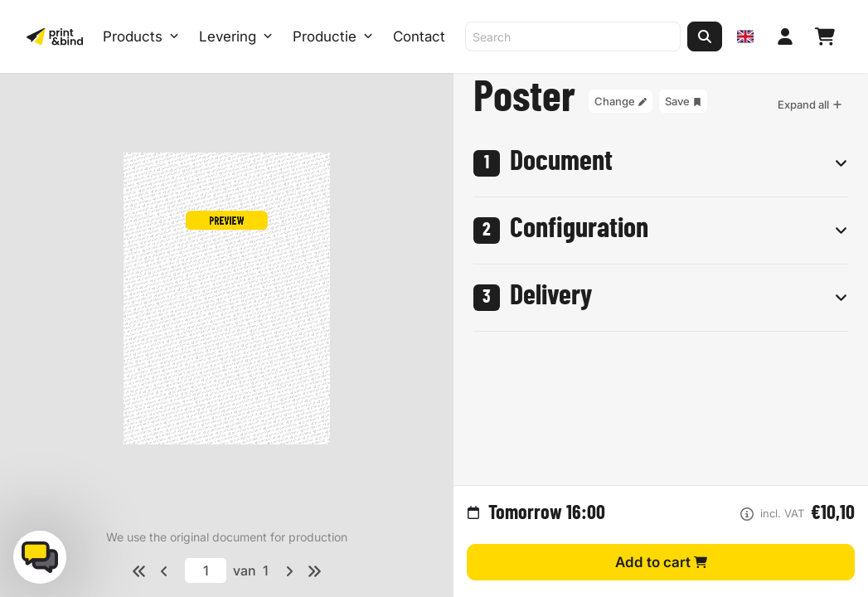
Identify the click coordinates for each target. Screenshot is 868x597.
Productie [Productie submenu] (333, 36)
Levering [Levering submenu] (236, 36)
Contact (419, 36)
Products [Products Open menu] (141, 36)
